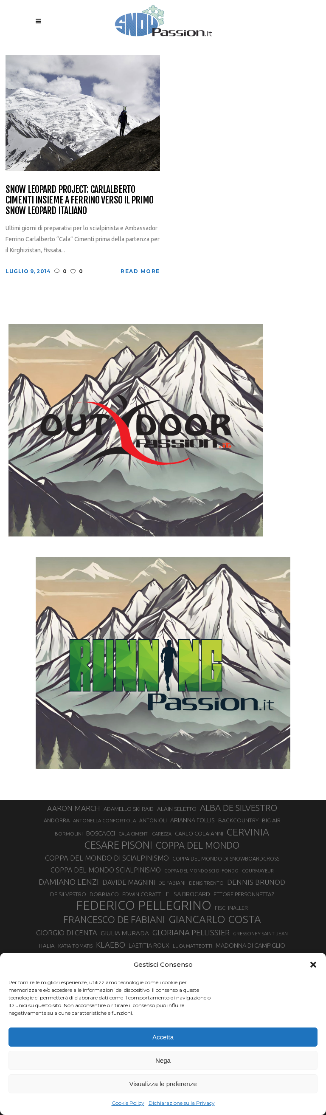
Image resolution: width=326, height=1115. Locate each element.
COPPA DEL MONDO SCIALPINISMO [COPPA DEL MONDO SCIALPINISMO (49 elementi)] (106, 870)
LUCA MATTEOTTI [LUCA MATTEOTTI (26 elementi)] (192, 945)
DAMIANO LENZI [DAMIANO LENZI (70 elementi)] (69, 881)
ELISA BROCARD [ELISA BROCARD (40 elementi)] (188, 894)
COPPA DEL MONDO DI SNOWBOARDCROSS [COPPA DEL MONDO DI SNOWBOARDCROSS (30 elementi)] (225, 858)
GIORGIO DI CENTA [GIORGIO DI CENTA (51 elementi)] (66, 933)
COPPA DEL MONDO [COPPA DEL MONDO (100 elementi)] (197, 845)
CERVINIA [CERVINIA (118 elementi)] (248, 831)
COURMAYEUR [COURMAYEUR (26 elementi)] (258, 870)
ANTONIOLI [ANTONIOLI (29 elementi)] (153, 820)
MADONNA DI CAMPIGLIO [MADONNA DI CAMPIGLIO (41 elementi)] (250, 945)
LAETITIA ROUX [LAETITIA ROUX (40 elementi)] (149, 945)
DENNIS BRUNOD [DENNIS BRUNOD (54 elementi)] (256, 882)
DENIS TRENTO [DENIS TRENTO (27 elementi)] (206, 883)
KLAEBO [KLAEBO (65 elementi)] (110, 944)
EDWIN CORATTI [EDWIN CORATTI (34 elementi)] (142, 894)
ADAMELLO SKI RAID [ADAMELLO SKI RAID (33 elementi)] (129, 809)
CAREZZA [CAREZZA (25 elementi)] (161, 833)
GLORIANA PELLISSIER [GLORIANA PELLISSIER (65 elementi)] (191, 932)
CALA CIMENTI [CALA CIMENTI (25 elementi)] (133, 833)
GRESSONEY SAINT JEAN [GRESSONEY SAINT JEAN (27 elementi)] (260, 933)
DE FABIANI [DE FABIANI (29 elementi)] (171, 883)
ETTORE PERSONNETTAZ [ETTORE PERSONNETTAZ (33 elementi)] (244, 894)
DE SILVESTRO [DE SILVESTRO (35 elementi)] (68, 894)
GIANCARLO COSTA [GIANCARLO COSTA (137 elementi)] (215, 919)
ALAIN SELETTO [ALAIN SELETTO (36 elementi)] (177, 808)
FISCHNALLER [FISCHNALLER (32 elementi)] (231, 908)
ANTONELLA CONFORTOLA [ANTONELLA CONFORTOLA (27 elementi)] (104, 820)
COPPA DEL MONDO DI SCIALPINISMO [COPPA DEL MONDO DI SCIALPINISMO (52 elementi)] (107, 858)
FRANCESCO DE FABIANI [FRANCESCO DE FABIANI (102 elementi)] (114, 919)
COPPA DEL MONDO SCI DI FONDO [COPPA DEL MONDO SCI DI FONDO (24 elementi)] (201, 870)
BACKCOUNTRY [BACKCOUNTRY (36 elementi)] (238, 820)
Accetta (163, 1037)
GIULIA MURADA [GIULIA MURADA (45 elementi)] (125, 933)
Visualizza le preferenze (163, 1083)
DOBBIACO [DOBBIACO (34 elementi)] (104, 894)
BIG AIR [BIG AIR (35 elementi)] (271, 820)
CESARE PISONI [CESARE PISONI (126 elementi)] (118, 844)
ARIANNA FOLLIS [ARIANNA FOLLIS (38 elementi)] (192, 820)
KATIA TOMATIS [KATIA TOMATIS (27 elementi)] (75, 945)
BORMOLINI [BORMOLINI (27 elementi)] (69, 833)
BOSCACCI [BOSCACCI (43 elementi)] (100, 833)
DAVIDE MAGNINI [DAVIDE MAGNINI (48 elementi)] (128, 882)
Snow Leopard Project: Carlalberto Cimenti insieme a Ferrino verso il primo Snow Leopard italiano (79, 200)
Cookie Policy (128, 1103)
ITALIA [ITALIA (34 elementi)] (47, 946)
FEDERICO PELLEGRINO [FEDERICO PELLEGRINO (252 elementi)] (143, 905)
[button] (313, 964)
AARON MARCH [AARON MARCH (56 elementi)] (73, 808)
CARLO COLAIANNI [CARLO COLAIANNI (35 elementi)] (199, 833)
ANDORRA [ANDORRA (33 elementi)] (57, 820)
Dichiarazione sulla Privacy (182, 1103)
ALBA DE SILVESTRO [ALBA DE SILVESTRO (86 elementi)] (238, 808)
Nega (163, 1060)
